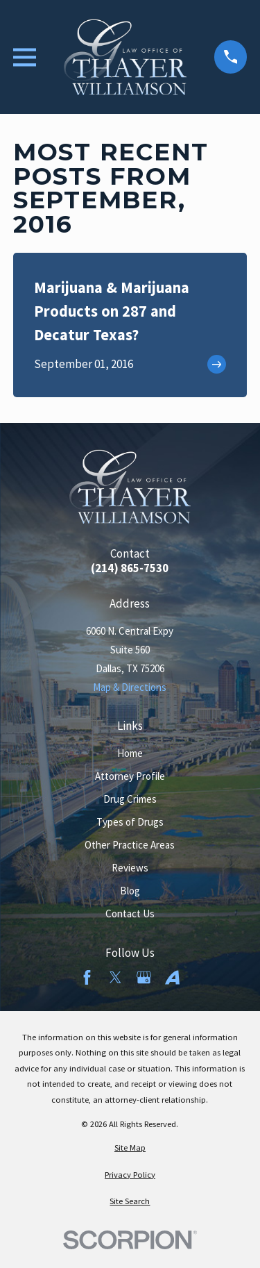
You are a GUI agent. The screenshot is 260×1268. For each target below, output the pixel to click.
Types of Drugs (130, 821)
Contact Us (130, 913)
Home (130, 753)
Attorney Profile (130, 776)
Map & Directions (129, 687)
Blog (130, 890)
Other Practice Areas (130, 844)
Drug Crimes (130, 799)
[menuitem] (130, 1148)
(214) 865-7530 (129, 568)
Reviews (130, 867)
